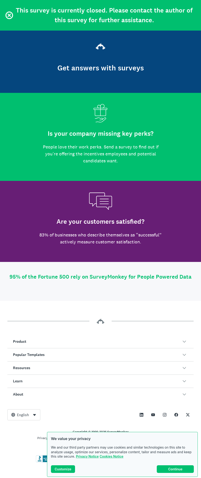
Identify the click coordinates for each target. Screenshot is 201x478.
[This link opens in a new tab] (141, 414)
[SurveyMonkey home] (100, 47)
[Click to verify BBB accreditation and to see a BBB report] (45, 461)
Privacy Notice (87, 457)
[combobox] (23, 414)
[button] (100, 341)
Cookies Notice (111, 457)
